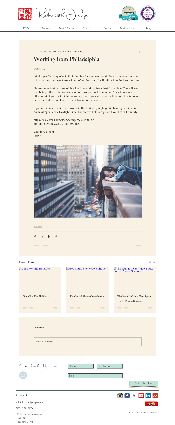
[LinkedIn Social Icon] (148, 395)
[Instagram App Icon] (120, 395)
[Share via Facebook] (35, 236)
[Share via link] (56, 236)
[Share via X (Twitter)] (42, 236)
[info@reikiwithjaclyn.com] (30, 402)
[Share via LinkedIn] (49, 236)
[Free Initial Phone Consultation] (87, 279)
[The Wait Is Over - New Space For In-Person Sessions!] (135, 279)
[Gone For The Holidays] (40, 279)
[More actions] (140, 51)
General (38, 226)
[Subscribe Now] (143, 383)
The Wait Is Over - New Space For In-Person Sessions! (134, 299)
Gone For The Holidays (36, 296)
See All (152, 261)
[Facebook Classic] (127, 395)
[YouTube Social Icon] (141, 395)
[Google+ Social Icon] (155, 395)
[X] (134, 395)
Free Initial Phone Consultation (87, 296)
